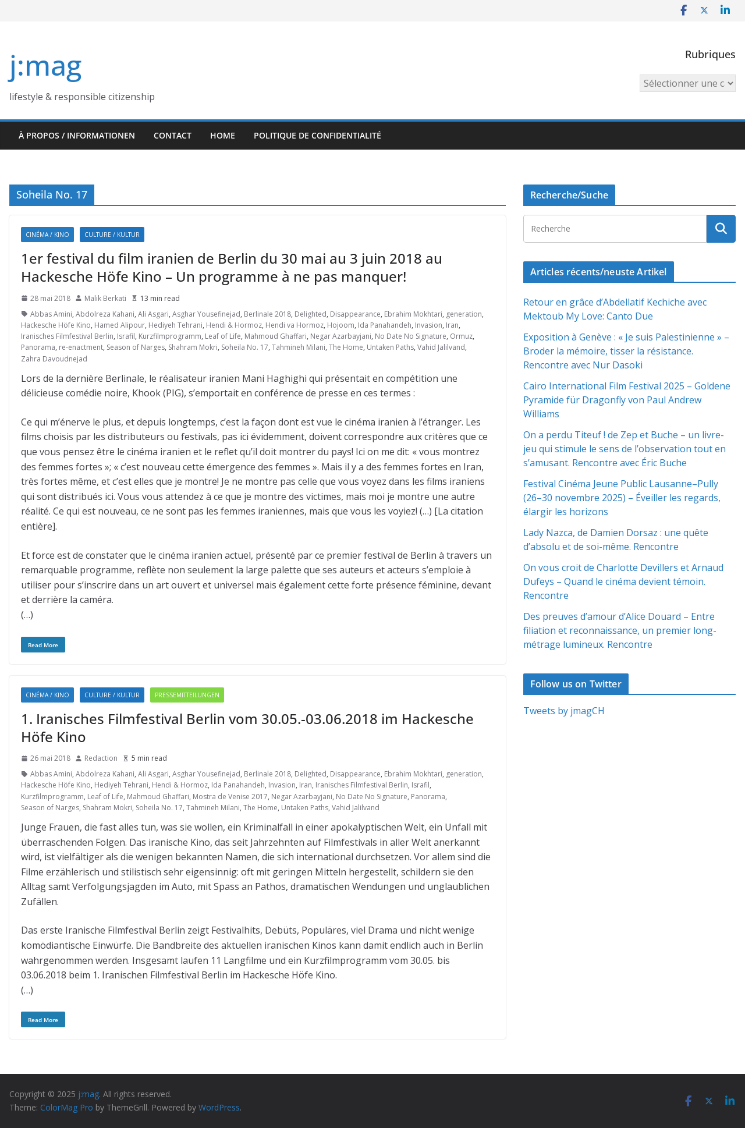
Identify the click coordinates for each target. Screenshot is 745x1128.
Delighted (311, 314)
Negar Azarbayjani (340, 336)
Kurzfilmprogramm (170, 336)
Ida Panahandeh (384, 325)
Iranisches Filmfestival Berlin (67, 336)
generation (464, 314)
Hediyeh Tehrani (175, 325)
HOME (222, 135)
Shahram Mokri (193, 347)
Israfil (126, 336)
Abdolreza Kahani (105, 314)
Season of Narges (136, 347)
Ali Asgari (153, 314)
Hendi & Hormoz (234, 325)
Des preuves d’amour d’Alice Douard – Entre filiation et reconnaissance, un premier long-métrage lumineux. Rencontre (619, 630)
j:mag (45, 65)
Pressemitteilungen (187, 695)
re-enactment (81, 347)
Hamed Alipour (119, 325)
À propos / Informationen (77, 135)
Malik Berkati (105, 298)
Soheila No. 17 (244, 347)
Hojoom (340, 325)
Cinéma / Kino (47, 234)
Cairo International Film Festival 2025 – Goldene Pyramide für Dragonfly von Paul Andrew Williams (626, 399)
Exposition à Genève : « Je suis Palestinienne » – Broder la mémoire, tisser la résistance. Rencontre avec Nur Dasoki (626, 351)
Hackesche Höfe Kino (56, 325)
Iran (452, 325)
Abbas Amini (51, 314)
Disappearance (355, 314)
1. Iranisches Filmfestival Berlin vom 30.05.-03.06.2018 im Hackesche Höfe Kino (247, 727)
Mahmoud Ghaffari (275, 336)
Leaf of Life (223, 336)
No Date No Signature (410, 336)
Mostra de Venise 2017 (230, 796)
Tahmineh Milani (298, 347)
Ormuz (461, 336)
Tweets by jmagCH (564, 710)
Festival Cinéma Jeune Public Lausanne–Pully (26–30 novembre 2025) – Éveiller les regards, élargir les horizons (622, 497)
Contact (172, 135)
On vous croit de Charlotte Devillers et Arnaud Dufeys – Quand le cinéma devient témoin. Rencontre (623, 581)
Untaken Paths (390, 347)
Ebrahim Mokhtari (413, 314)
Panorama (38, 347)
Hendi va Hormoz (294, 325)
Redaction (101, 758)
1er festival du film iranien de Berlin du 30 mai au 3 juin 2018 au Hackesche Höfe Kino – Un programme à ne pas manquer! (231, 267)
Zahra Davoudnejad (54, 359)
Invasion (428, 325)
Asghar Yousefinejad (206, 314)
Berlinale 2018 (267, 314)
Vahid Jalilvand (441, 347)
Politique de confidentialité (317, 135)
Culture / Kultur (112, 234)
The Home (346, 347)
